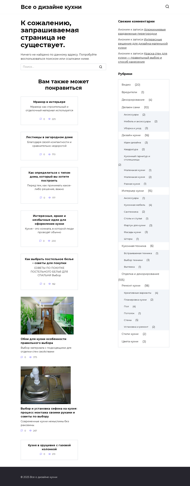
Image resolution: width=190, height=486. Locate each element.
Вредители (129, 92)
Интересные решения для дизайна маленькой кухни (143, 43)
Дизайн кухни (131, 135)
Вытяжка (129, 266)
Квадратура (131, 149)
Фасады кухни (132, 232)
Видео (126, 84)
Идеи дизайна (132, 142)
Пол (126, 306)
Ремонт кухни (131, 285)
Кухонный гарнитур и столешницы (137, 158)
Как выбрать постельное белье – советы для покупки (49, 260)
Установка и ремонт (136, 326)
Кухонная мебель (134, 204)
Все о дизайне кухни (51, 7)
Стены (128, 320)
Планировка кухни (135, 299)
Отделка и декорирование (140, 273)
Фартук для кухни (134, 225)
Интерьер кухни (133, 190)
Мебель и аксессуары (137, 121)
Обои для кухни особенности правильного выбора (43, 339)
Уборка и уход (132, 128)
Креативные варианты (137, 292)
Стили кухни (130, 333)
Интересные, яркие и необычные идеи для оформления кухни (49, 219)
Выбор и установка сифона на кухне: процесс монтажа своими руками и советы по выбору (49, 411)
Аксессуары (131, 114)
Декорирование (133, 99)
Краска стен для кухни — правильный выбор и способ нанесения (142, 57)
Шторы (128, 238)
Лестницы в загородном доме (49, 137)
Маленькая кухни (134, 170)
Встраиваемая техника (138, 253)
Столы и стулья (133, 218)
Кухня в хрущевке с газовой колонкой (49, 445)
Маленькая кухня (134, 177)
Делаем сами (131, 107)
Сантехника (131, 211)
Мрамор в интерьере (49, 102)
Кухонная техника (134, 246)
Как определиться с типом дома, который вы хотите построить (49, 176)
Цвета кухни (130, 341)
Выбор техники (133, 260)
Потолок (129, 313)
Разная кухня (132, 183)
